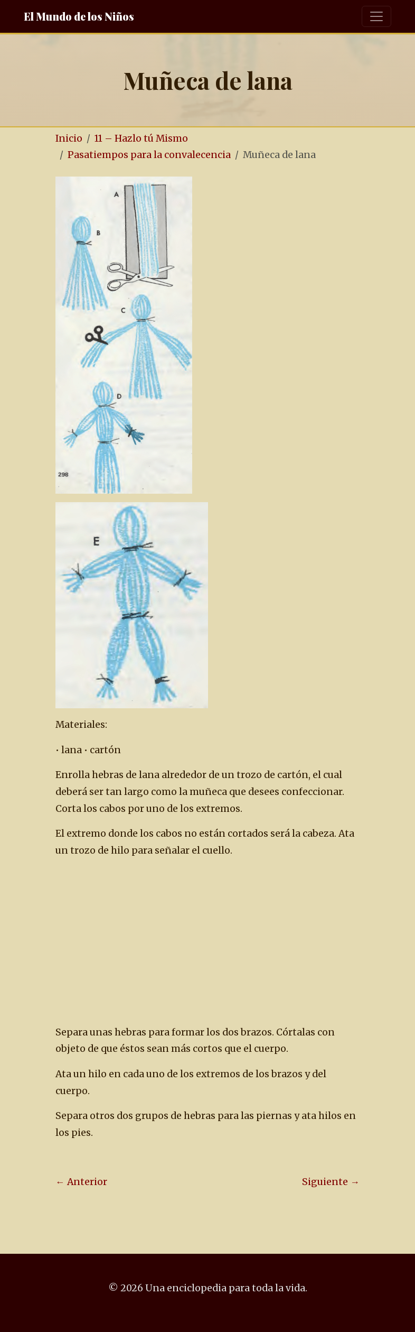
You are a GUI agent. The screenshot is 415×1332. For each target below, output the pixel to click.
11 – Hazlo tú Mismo (141, 138)
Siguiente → (331, 1182)
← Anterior (81, 1182)
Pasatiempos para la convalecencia (149, 155)
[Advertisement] (227, 942)
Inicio (68, 138)
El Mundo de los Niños (79, 16)
